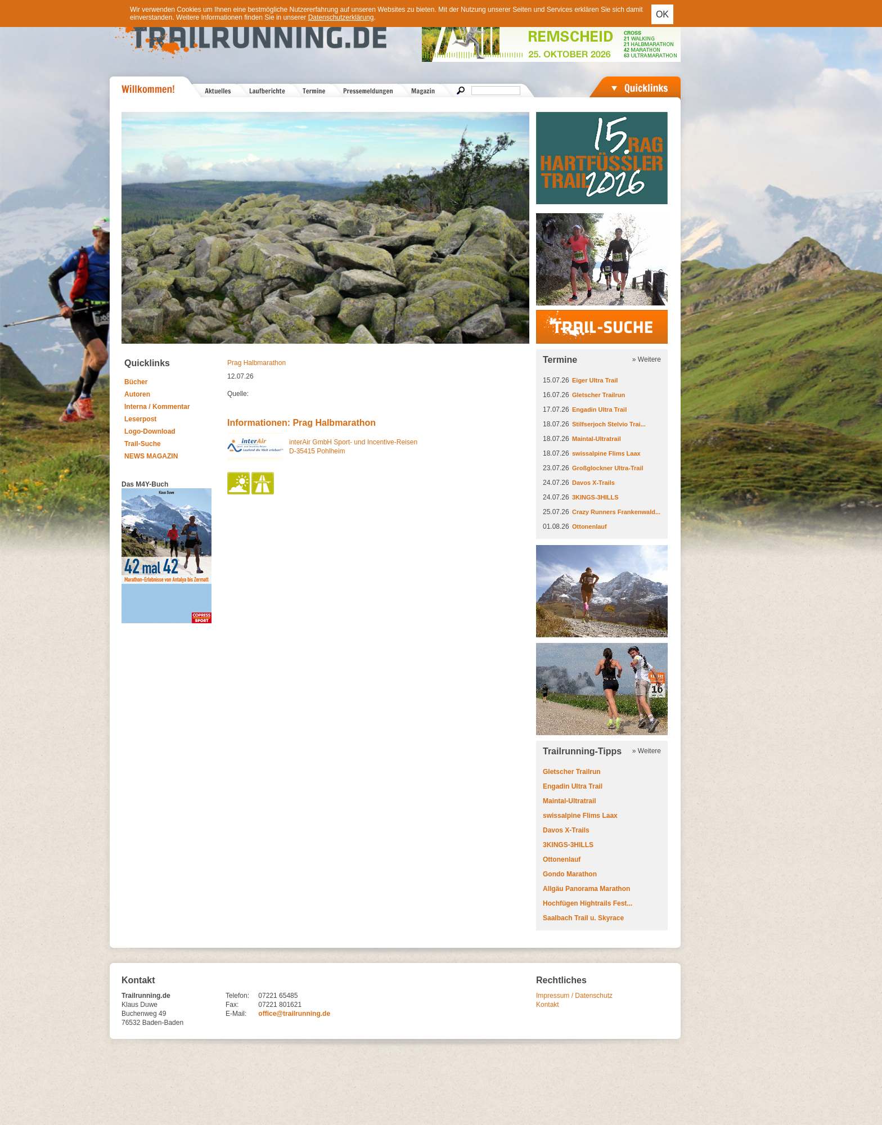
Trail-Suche (142, 444)
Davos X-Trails (593, 482)
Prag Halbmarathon (256, 363)
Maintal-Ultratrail (596, 438)
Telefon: (237, 996)
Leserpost (140, 419)
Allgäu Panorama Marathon (586, 889)
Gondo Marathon (570, 874)
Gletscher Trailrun (598, 395)
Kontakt (547, 1005)
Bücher (135, 382)
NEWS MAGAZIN (151, 456)
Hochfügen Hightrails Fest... (587, 903)
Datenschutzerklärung (341, 17)
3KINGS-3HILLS (595, 497)
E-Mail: (236, 1014)
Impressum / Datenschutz (574, 996)
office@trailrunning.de (294, 1014)
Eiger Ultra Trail (595, 380)
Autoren (137, 394)
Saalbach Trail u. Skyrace (583, 918)
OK (662, 14)
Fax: (232, 1005)
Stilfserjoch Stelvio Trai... (609, 424)
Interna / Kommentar (157, 407)
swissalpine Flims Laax (606, 453)
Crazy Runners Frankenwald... (616, 511)
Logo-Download (150, 431)
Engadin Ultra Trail (599, 409)
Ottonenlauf (589, 526)
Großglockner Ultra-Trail (608, 468)
